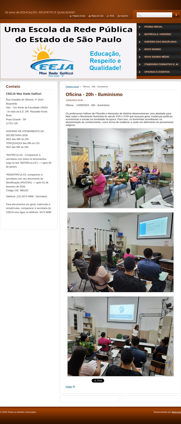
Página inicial (72, 86)
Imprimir (124, 16)
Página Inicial (79, 16)
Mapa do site (97, 16)
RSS (112, 16)
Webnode (176, 412)
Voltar (69, 386)
